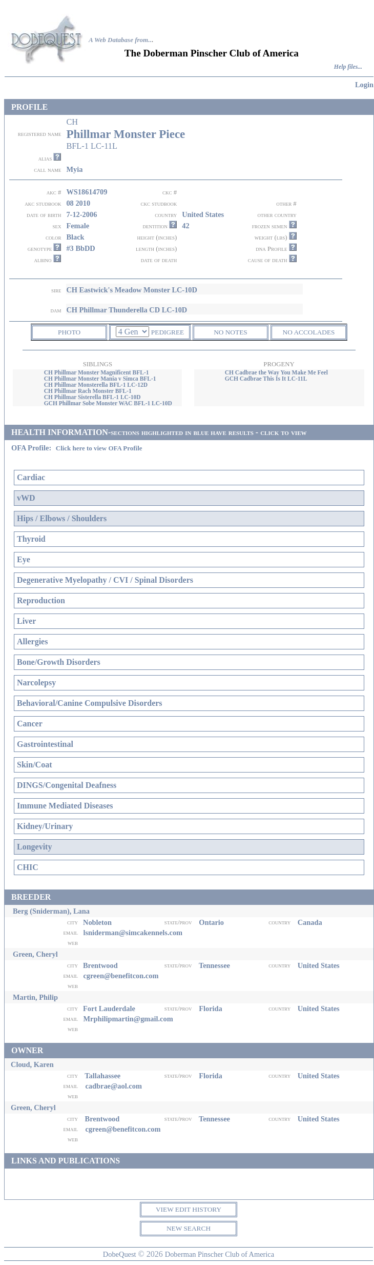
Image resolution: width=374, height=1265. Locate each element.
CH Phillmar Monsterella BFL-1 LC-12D (96, 385)
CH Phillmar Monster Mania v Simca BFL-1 (100, 378)
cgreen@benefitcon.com (120, 976)
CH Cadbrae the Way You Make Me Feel (276, 372)
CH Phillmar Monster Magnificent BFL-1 (96, 372)
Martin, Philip (35, 997)
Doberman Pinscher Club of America (219, 1254)
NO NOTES (230, 332)
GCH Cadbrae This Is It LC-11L (266, 378)
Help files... (348, 67)
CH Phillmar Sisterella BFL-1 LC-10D (92, 397)
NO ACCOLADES (309, 332)
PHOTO (69, 332)
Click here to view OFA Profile (99, 448)
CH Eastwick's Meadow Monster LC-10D (131, 290)
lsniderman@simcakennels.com (132, 932)
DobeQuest (119, 1254)
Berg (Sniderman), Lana (51, 911)
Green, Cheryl (35, 954)
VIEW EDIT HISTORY (188, 1209)
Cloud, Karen (32, 1064)
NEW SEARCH (189, 1228)
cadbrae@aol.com (113, 1086)
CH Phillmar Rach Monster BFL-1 (88, 391)
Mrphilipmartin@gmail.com (128, 1019)
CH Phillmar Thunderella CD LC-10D (126, 310)
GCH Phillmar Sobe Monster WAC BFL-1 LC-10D (108, 403)
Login (364, 85)
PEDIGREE (167, 332)
